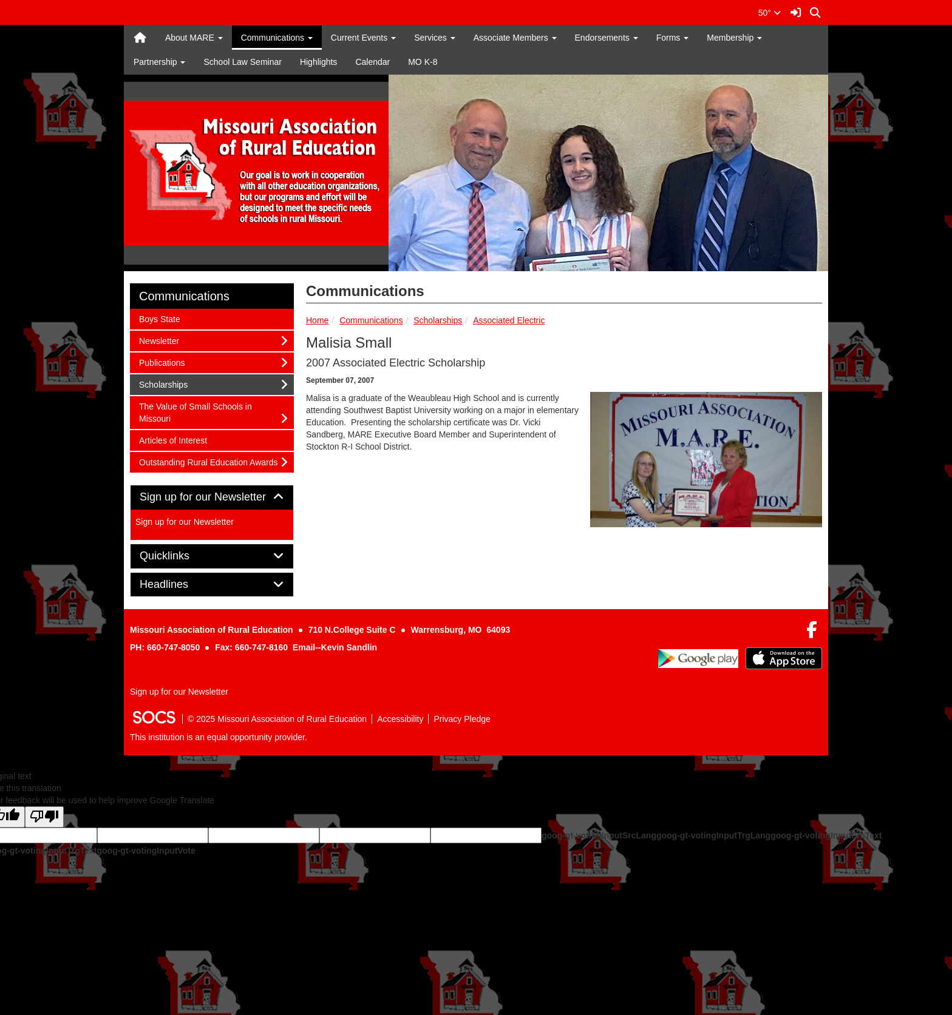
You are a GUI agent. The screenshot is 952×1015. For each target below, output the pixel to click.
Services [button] (434, 37)
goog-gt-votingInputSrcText (826, 835)
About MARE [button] (194, 37)
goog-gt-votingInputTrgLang (713, 835)
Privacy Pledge (461, 719)
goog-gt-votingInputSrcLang (599, 835)
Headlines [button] (178, 584)
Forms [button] (672, 37)
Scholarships (437, 320)
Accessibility (400, 719)
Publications (161, 362)
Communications (371, 320)
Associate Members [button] (515, 37)
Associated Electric (509, 320)
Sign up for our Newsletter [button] (212, 497)
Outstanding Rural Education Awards (208, 461)
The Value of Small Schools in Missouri (195, 411)
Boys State (159, 318)
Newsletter (158, 340)
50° (769, 13)
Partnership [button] (159, 62)
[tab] (212, 497)
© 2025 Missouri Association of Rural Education (277, 719)
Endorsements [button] (606, 37)
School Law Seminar (242, 62)
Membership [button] (734, 37)
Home (317, 320)
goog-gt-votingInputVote (146, 850)
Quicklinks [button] (178, 556)
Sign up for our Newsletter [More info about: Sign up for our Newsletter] (184, 522)
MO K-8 (422, 62)
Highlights (318, 62)
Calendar (372, 62)
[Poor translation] (44, 817)
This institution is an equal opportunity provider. (218, 737)
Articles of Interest (172, 439)
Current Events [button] (363, 37)
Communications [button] (277, 37)
